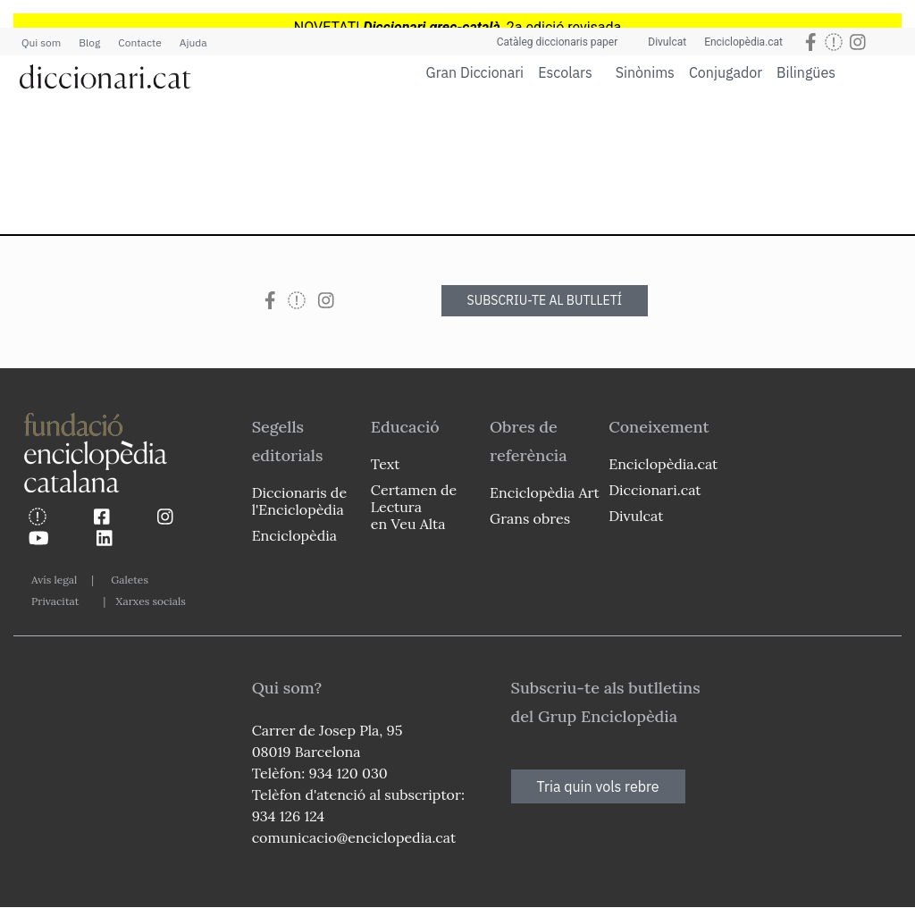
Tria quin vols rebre (598, 786)
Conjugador (725, 72)
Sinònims (645, 72)
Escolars (565, 71)
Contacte (139, 42)
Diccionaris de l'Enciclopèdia (299, 500)
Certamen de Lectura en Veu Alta (414, 507)
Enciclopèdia (294, 535)
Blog (89, 42)
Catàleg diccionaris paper (557, 42)
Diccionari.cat (655, 490)
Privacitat (55, 601)
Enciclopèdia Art (545, 492)
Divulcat (667, 42)
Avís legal (54, 579)
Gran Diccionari (475, 72)
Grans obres (530, 518)
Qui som (41, 42)
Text (385, 464)
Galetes (129, 579)
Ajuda (193, 42)
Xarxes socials (150, 601)
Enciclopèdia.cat (743, 42)
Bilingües (805, 71)
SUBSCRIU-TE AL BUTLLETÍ (545, 300)
